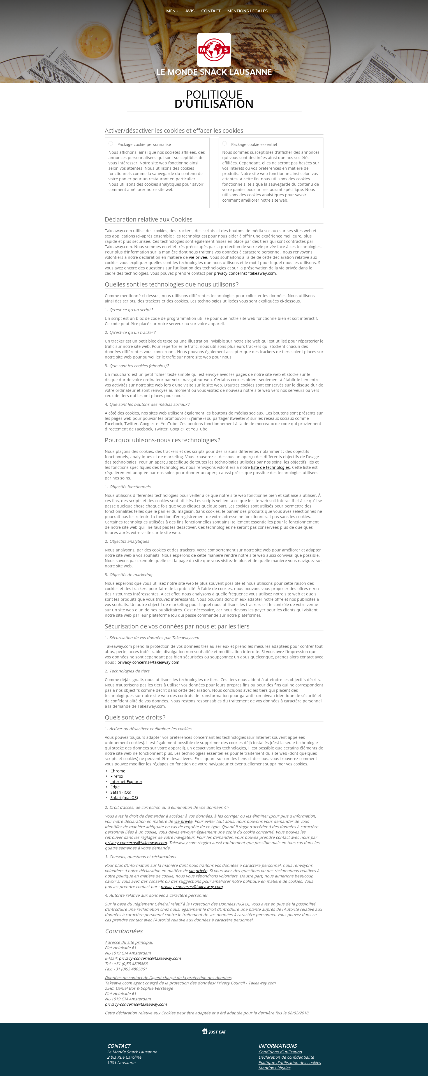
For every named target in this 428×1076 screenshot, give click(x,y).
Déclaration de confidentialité (286, 1057)
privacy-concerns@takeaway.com (245, 273)
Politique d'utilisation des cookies (289, 1062)
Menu (172, 11)
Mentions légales (247, 11)
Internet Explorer (126, 781)
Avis (190, 11)
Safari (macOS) (124, 797)
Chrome (117, 771)
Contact (211, 11)
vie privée (198, 257)
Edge (115, 786)
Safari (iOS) (120, 792)
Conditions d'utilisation (280, 1051)
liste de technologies (270, 467)
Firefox (116, 776)
